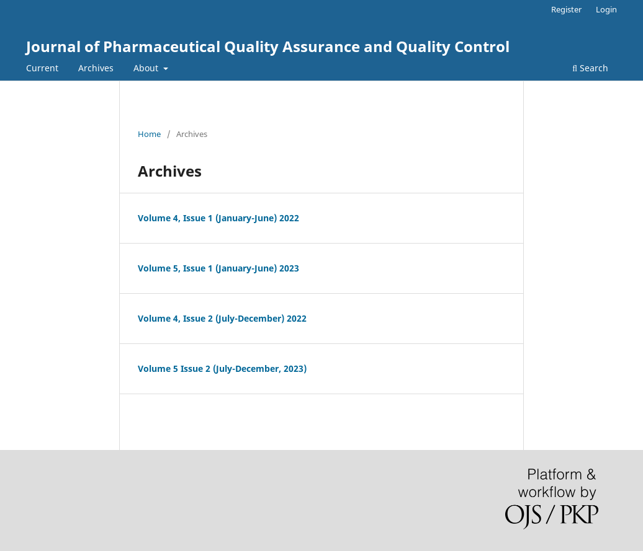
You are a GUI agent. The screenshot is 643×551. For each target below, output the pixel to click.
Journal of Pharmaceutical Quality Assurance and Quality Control (268, 46)
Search (590, 68)
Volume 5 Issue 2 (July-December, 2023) (222, 368)
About (147, 68)
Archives (96, 68)
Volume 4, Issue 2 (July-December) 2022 (222, 318)
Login (606, 9)
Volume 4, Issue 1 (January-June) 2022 (218, 218)
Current (42, 68)
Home (149, 133)
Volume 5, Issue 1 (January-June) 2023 (218, 268)
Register (566, 9)
